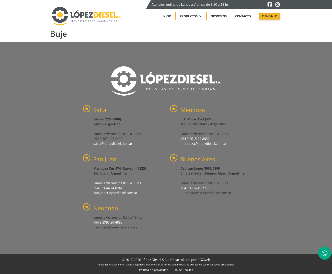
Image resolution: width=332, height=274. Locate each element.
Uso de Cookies (183, 270)
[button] (191, 16)
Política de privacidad (153, 270)
